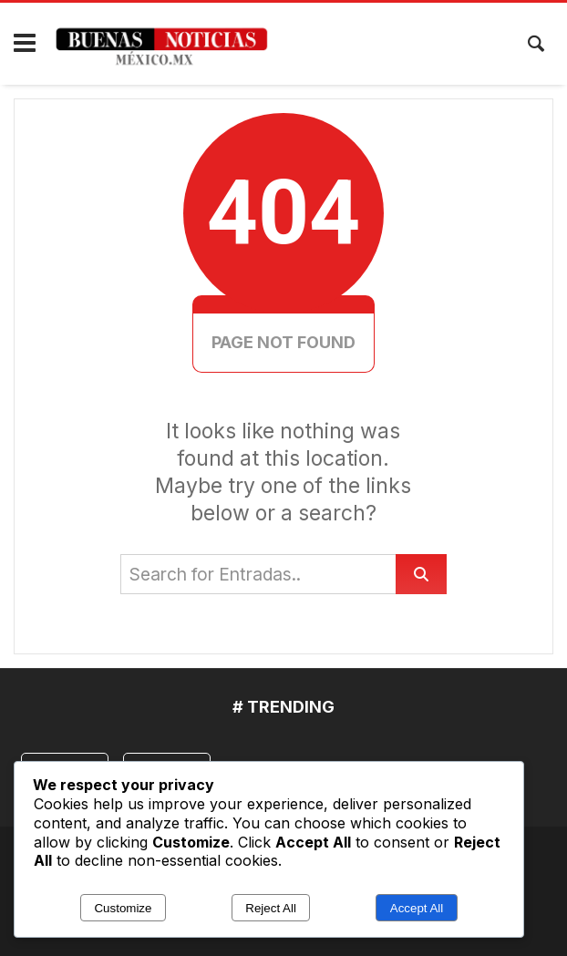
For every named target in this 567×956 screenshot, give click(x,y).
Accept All (417, 908)
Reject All (270, 908)
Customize (122, 908)
